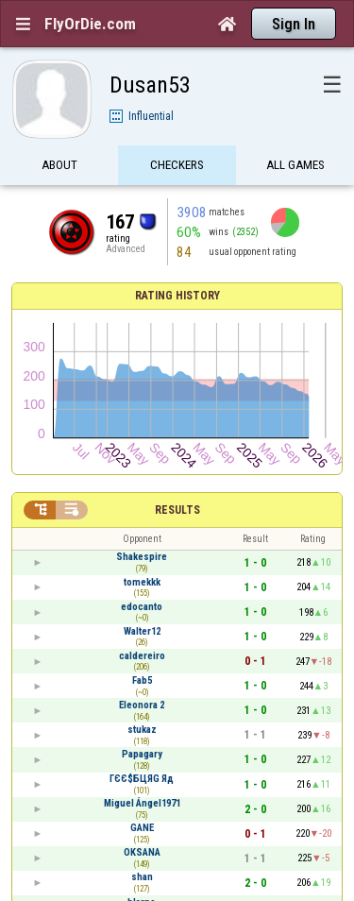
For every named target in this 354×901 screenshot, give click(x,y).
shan (142, 877)
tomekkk (142, 582)
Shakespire (141, 557)
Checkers (177, 168)
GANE (142, 828)
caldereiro (142, 656)
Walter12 (142, 631)
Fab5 (142, 680)
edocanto (141, 607)
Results (177, 510)
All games (295, 168)
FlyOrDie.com (90, 23)
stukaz (142, 729)
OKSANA (142, 852)
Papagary (142, 754)
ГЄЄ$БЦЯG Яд (142, 779)
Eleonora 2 (141, 705)
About (59, 168)
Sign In (293, 24)
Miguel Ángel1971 (142, 803)
